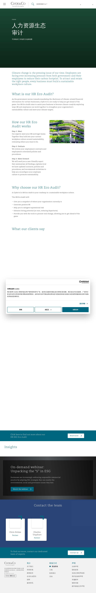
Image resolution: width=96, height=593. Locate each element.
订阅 (51, 570)
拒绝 (20, 309)
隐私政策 (75, 570)
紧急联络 (55, 566)
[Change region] (76, 5)
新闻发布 (30, 573)
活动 (51, 576)
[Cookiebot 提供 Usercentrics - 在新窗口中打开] (80, 282)
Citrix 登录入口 (10, 576)
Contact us (74, 553)
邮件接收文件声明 (78, 586)
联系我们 (52, 573)
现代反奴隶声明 (77, 576)
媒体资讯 (30, 583)
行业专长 (14, 19)
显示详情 (82, 303)
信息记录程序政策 (78, 573)
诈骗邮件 (75, 579)
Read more (74, 436)
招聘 (28, 579)
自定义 (48, 309)
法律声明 (75, 566)
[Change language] (88, 5)
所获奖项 (30, 570)
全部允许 (75, 309)
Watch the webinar (20, 489)
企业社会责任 (31, 576)
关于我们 (30, 566)
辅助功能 (75, 583)
